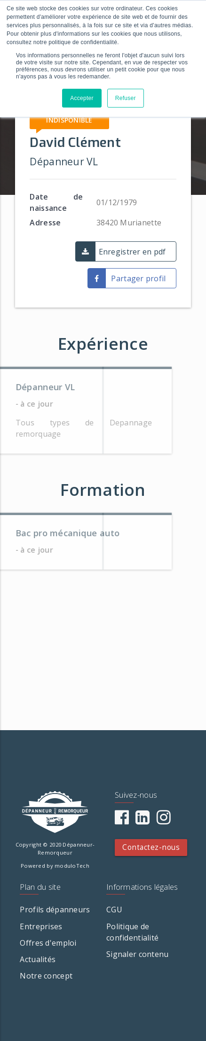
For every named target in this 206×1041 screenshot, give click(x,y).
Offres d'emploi (48, 943)
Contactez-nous (151, 847)
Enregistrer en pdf (132, 252)
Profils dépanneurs (55, 909)
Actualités (37, 959)
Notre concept (46, 976)
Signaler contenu (137, 954)
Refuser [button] (125, 98)
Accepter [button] (82, 98)
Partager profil (138, 278)
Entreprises (41, 926)
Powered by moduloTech (55, 865)
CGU (114, 909)
